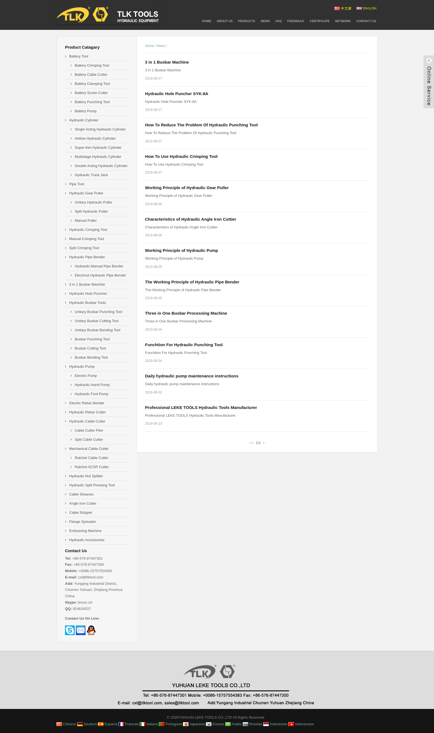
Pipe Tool (76, 184)
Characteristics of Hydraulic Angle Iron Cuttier (190, 219)
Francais (128, 724)
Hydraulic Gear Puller (86, 193)
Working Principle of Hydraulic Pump (181, 250)
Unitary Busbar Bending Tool (97, 330)
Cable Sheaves (81, 494)
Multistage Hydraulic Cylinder (98, 157)
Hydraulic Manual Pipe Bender (99, 266)
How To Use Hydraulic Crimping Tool (181, 156)
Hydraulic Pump (82, 366)
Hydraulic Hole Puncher (88, 293)
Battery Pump (86, 111)
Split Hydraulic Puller (91, 211)
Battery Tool (78, 56)
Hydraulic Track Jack (91, 175)
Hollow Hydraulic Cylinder (95, 138)
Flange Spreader (82, 522)
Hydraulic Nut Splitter (86, 476)
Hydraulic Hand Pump (92, 385)
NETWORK (343, 21)
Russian (252, 724)
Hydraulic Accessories (86, 540)
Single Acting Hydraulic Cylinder (100, 129)
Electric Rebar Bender (86, 403)
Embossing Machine (85, 531)
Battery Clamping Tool (92, 84)
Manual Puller (86, 220)
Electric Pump (86, 376)
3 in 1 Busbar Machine (167, 62)
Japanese (194, 724)
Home (206, 21)
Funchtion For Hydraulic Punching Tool (184, 344)
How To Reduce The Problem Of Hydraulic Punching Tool (201, 124)
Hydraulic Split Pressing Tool (92, 485)
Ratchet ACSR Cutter (92, 467)
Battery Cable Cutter (91, 74)
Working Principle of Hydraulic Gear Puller (187, 187)
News (265, 21)
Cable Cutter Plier (89, 430)
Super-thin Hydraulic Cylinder (98, 147)
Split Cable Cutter (89, 439)
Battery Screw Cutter (91, 93)
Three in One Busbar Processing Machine (186, 313)
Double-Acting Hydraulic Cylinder (101, 166)
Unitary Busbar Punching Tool (98, 312)
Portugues (170, 724)
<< (251, 443)
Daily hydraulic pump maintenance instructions (192, 376)
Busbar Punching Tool (92, 339)
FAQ (278, 21)
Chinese (66, 724)
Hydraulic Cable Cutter (87, 421)
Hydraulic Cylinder (83, 120)
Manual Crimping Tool (86, 239)
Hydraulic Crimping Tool (88, 230)
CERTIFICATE (320, 21)
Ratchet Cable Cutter (91, 458)
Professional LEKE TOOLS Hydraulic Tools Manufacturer (201, 407)
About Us (224, 21)
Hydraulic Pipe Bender (87, 257)
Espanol (108, 724)
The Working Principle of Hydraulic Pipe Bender (192, 282)
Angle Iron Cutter (82, 503)
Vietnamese (301, 724)
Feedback (295, 21)
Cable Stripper (80, 512)
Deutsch (87, 724)
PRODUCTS (246, 21)
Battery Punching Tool (92, 102)
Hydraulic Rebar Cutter (87, 412)
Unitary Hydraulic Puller (93, 202)
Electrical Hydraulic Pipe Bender (100, 275)
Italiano (149, 724)
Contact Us (366, 21)
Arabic (233, 724)
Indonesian (275, 724)
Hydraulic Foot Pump (91, 394)
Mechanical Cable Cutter (88, 449)
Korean (215, 724)
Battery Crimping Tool (92, 65)
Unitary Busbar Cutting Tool (96, 321)
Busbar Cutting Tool (90, 348)
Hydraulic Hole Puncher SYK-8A (176, 93)
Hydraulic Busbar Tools (87, 303)
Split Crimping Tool (84, 248)
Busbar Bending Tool (91, 357)
